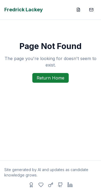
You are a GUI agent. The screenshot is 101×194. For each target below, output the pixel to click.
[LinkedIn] (70, 185)
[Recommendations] (31, 185)
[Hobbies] (41, 185)
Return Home (50, 78)
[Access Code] (50, 185)
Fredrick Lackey (23, 9)
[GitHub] (60, 185)
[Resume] (78, 9)
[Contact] (91, 9)
